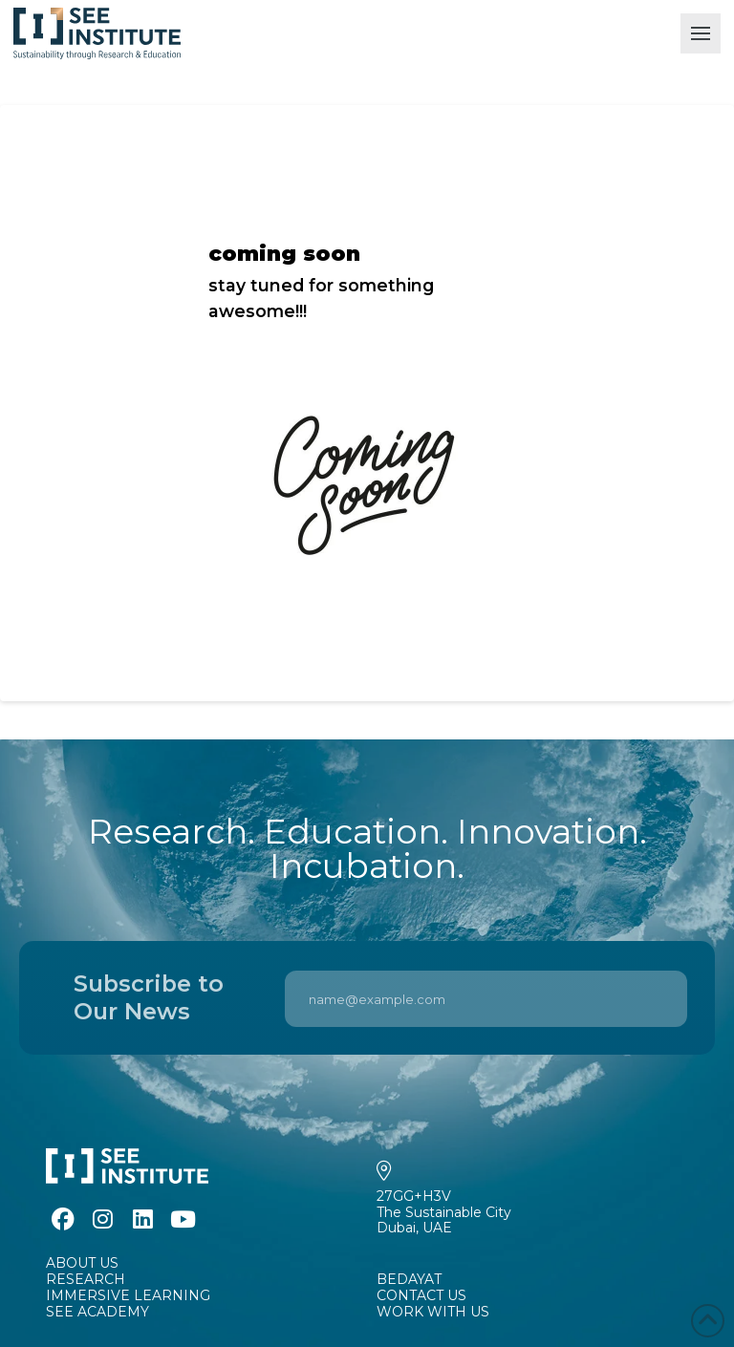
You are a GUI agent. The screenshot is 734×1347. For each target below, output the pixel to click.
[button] (700, 33)
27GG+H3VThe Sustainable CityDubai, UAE (444, 1212)
